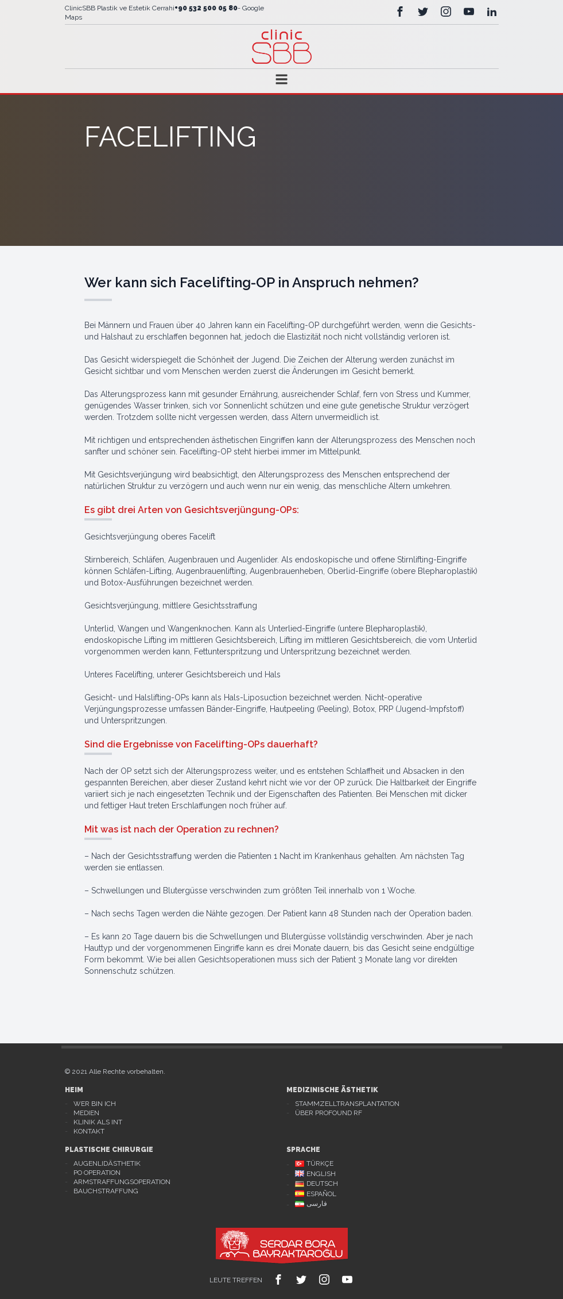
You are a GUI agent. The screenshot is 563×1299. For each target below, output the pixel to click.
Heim (74, 1090)
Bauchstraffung (105, 1191)
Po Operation (97, 1173)
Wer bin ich (94, 1104)
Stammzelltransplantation (347, 1104)
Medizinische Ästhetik (332, 1090)
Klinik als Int (97, 1122)
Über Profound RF (328, 1113)
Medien (86, 1113)
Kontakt (88, 1131)
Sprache (303, 1150)
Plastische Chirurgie (109, 1150)
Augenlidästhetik (107, 1163)
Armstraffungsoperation (121, 1182)
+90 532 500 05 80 (206, 8)
